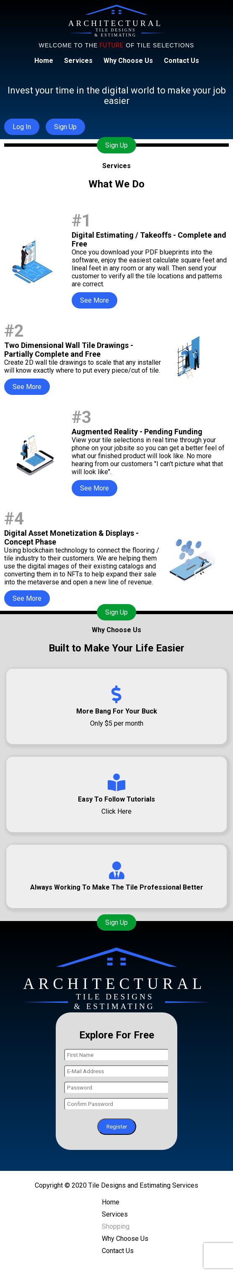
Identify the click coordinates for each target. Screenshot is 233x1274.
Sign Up (116, 145)
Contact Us (181, 61)
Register (116, 1127)
